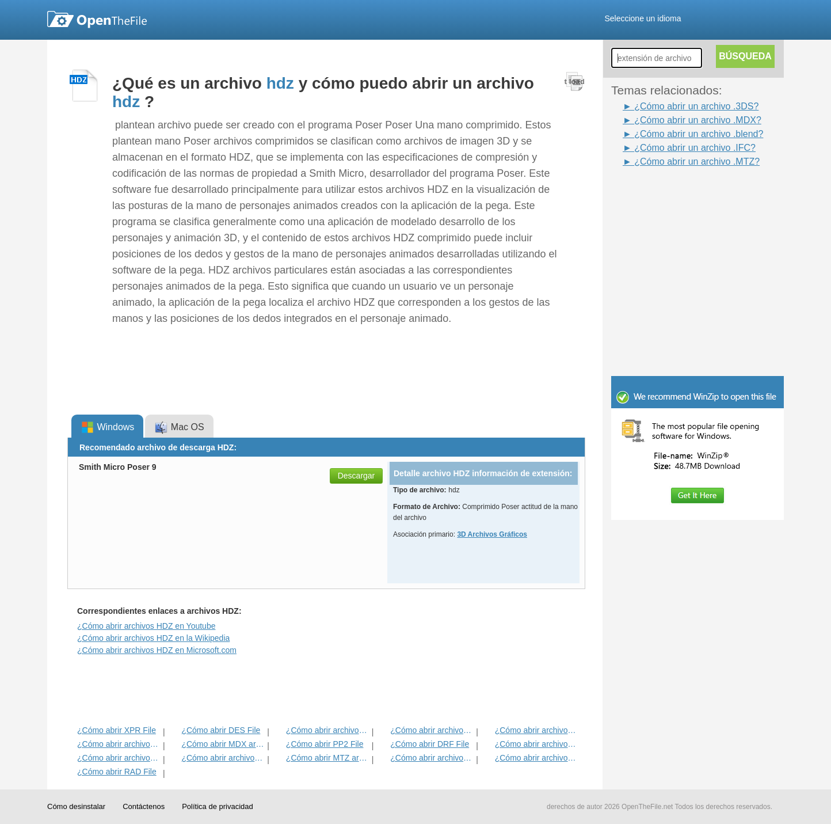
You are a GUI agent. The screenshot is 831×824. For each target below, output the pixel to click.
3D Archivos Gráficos (492, 534)
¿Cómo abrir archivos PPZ (327, 730)
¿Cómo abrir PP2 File (325, 744)
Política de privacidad (217, 806)
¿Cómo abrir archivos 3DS (119, 757)
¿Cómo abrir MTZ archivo (327, 757)
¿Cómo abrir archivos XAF (536, 744)
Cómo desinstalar (76, 806)
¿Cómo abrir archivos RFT (432, 730)
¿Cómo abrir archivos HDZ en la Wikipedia (153, 638)
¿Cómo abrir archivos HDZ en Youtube (146, 626)
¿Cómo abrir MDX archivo (223, 744)
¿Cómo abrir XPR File (116, 730)
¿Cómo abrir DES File (220, 730)
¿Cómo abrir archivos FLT (119, 744)
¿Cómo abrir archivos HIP (536, 730)
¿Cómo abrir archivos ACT (432, 757)
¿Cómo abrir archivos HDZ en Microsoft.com (157, 650)
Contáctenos (144, 806)
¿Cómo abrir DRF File (429, 744)
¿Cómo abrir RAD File (117, 771)
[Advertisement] (680, 195)
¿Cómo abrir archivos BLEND (223, 757)
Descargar (356, 475)
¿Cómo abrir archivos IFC (536, 757)
